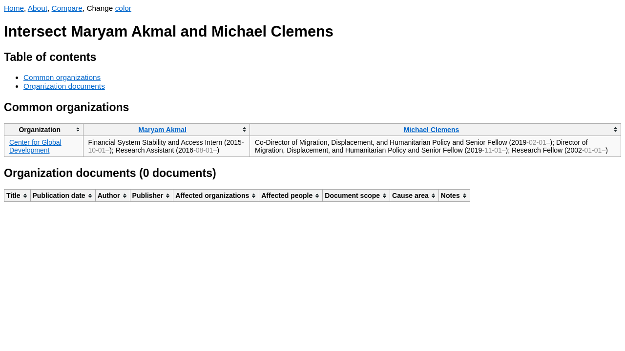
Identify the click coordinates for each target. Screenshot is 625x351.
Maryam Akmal (163, 130)
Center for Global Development (35, 146)
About (37, 8)
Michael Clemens (431, 130)
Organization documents (64, 86)
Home (14, 8)
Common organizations (62, 77)
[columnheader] (43, 129)
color (123, 8)
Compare (67, 8)
